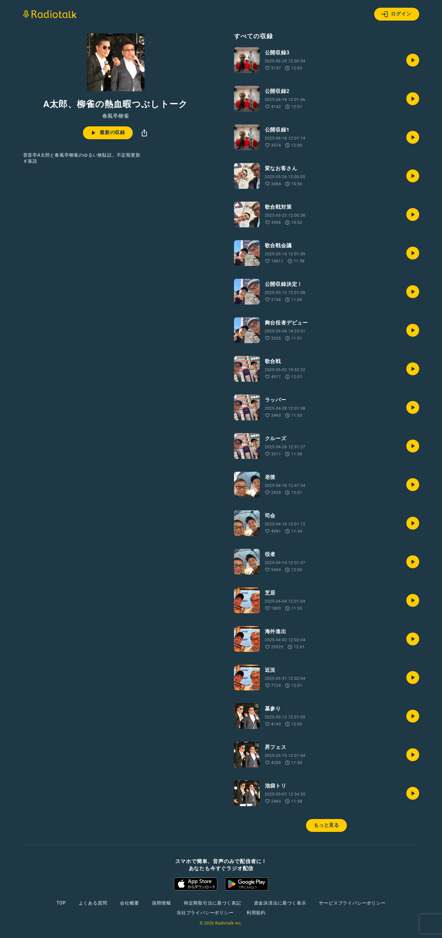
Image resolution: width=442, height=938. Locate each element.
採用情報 (161, 903)
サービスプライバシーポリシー (352, 903)
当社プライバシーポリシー (205, 912)
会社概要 (129, 903)
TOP (61, 903)
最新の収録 (107, 133)
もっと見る (326, 825)
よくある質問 (93, 903)
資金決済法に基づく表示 (280, 903)
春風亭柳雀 (115, 116)
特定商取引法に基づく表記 (212, 903)
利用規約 (256, 912)
